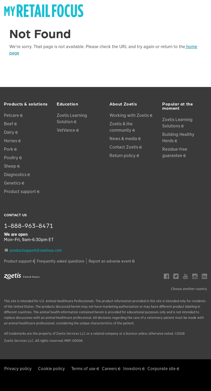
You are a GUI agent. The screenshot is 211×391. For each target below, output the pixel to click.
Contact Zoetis (123, 147)
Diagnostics (15, 174)
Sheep (10, 166)
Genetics (12, 183)
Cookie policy (51, 368)
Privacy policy (18, 368)
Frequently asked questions (60, 261)
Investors (132, 368)
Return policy (122, 155)
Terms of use (83, 368)
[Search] (203, 9)
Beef (8, 123)
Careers (109, 368)
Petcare (11, 115)
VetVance (66, 130)
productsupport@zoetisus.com (36, 250)
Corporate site (161, 368)
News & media (123, 138)
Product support (20, 191)
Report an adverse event (110, 261)
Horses (10, 140)
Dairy (9, 132)
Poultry (11, 157)
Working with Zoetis (129, 115)
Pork (8, 149)
